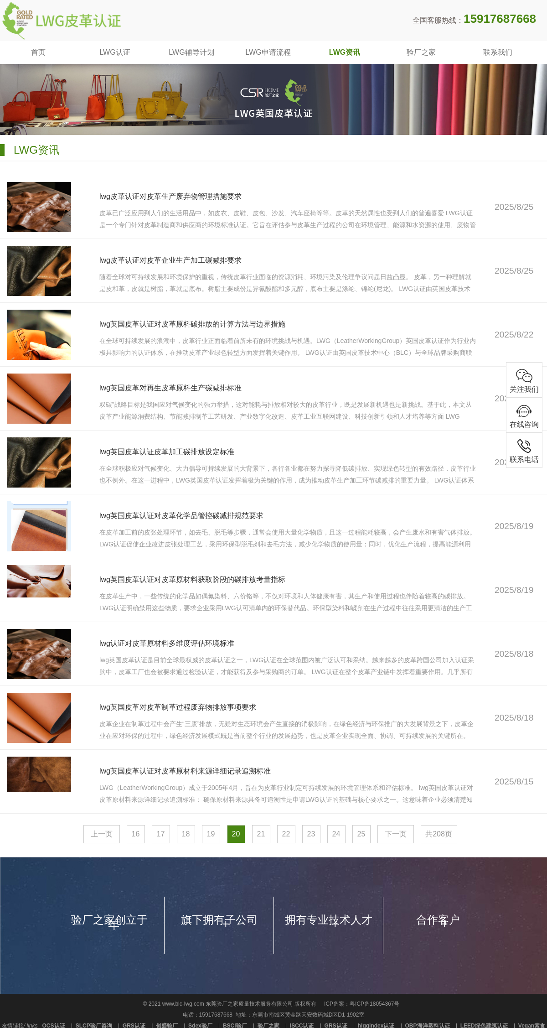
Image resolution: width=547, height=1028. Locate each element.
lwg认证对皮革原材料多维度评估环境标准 (167, 643)
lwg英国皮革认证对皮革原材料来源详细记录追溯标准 (185, 771)
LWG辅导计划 (191, 52)
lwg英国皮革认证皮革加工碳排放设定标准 (167, 452)
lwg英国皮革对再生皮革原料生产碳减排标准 (171, 388)
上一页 (102, 834)
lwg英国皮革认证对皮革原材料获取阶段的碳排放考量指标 (193, 579)
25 (361, 834)
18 (186, 834)
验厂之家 (421, 52)
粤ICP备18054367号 (374, 1004)
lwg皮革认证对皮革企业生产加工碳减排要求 (171, 260)
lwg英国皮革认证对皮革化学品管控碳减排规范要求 (182, 515)
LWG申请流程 (267, 52)
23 (311, 834)
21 (261, 834)
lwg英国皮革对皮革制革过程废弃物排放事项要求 (178, 707)
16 (136, 834)
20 (236, 834)
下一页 (396, 834)
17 (161, 834)
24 (336, 834)
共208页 (438, 834)
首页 (38, 52)
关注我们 (524, 380)
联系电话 (524, 450)
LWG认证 (114, 52)
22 (286, 834)
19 (211, 834)
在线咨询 (524, 415)
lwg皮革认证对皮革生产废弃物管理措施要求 (171, 196)
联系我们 (497, 52)
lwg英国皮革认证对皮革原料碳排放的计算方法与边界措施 (193, 324)
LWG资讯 (344, 52)
